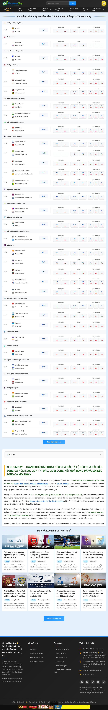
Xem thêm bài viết (54, 619)
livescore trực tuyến (37, 501)
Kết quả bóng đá (61, 657)
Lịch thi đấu (46, 9)
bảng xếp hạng (42, 484)
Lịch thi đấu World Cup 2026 (62, 671)
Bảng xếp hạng (59, 9)
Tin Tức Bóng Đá (73, 9)
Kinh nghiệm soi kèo (17, 561)
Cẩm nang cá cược (98, 9)
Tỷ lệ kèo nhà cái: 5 (62, 649)
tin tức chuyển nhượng (54, 501)
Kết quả (20, 9)
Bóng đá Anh (41, 561)
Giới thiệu (33, 649)
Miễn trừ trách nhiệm (37, 661)
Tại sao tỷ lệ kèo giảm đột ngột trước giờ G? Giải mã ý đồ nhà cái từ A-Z (14, 554)
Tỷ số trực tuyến (61, 666)
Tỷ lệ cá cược (7, 9)
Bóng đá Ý (93, 561)
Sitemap (93, 702)
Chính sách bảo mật (36, 653)
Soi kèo (85, 9)
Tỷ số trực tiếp (32, 9)
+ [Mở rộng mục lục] (100, 454)
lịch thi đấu (18, 484)
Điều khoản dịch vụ (36, 657)
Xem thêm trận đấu (54, 442)
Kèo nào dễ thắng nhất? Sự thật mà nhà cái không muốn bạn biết (40, 593)
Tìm (72, 3)
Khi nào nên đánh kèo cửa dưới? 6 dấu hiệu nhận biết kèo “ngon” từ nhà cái (93, 593)
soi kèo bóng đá (63, 484)
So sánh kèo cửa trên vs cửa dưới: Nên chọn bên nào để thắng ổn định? (66, 593)
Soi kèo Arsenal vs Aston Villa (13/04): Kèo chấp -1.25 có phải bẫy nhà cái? (40, 554)
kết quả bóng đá (30, 484)
